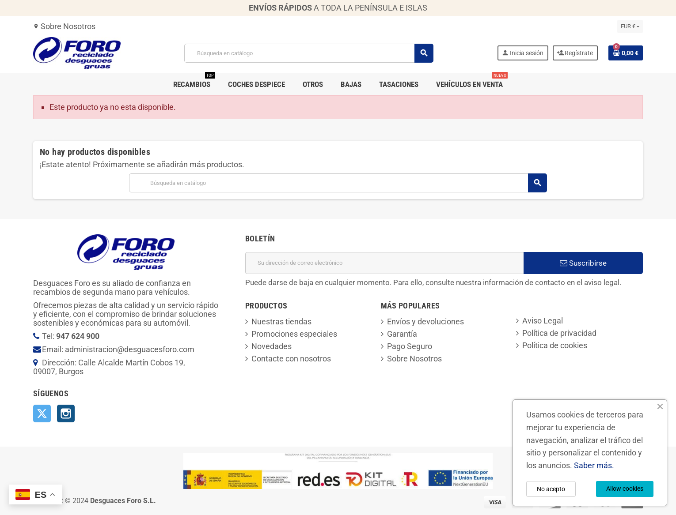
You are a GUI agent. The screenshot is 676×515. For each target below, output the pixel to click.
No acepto (551, 488)
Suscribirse (583, 263)
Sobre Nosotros (64, 26)
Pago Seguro (409, 346)
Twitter (42, 413)
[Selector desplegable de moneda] (630, 26)
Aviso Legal (542, 320)
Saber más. (594, 465)
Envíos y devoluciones (425, 321)
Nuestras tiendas (281, 321)
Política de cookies (554, 345)
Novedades (271, 346)
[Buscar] (308, 53)
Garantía (402, 333)
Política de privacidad (559, 333)
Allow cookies (624, 488)
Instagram (66, 413)
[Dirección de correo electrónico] (384, 263)
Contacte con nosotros (291, 358)
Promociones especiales (294, 333)
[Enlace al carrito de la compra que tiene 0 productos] (625, 52)
